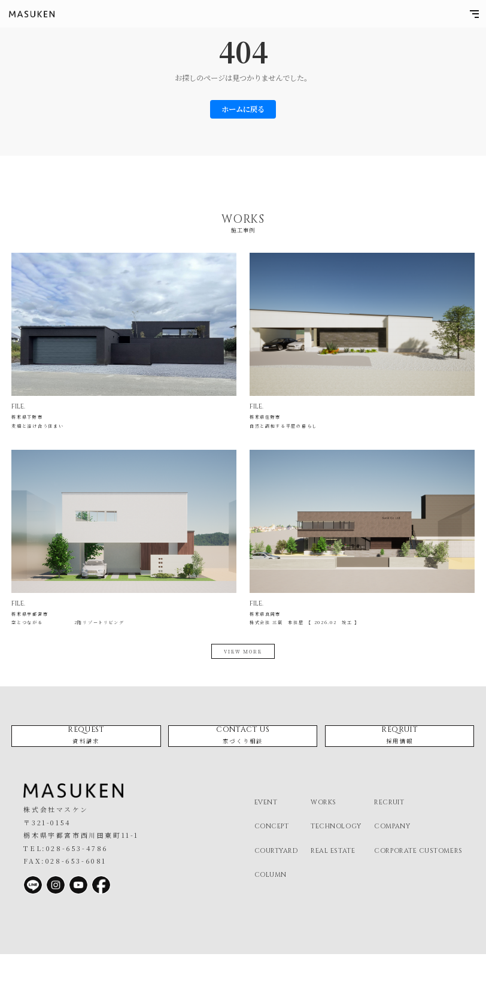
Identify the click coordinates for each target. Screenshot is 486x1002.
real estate (333, 898)
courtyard (276, 898)
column (270, 922)
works (323, 850)
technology (336, 874)
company (392, 874)
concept (271, 874)
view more (242, 683)
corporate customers (418, 898)
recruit (389, 850)
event (266, 850)
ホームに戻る (243, 109)
